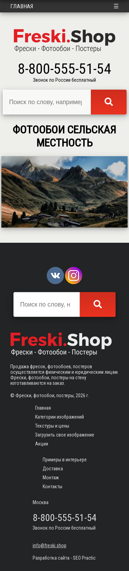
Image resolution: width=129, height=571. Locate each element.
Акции (41, 444)
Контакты (52, 486)
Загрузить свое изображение (64, 435)
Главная (21, 6)
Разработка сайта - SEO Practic (64, 558)
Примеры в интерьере (65, 459)
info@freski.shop (49, 545)
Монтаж (51, 477)
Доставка (53, 468)
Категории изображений (59, 417)
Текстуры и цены (52, 426)
